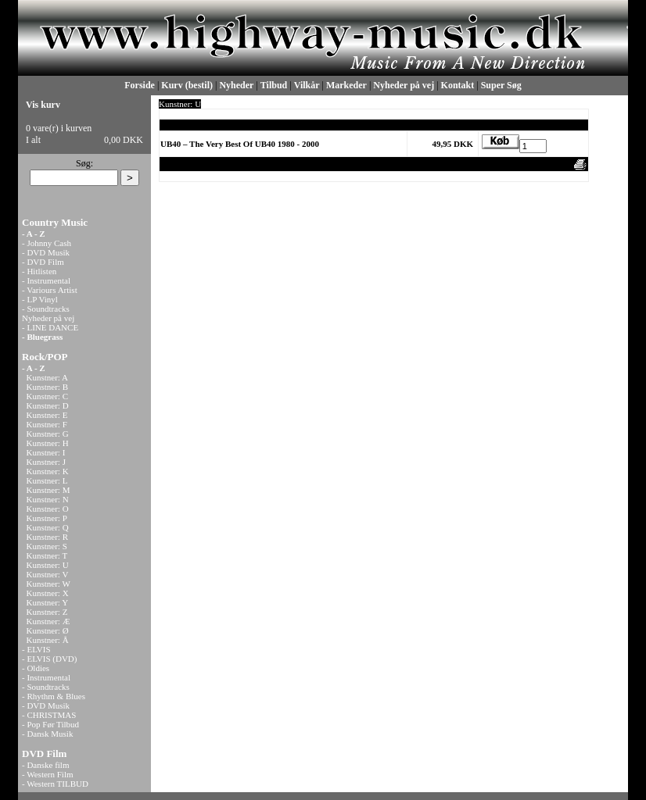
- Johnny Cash (46, 243)
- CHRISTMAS (49, 715)
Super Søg (501, 85)
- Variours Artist (49, 290)
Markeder (346, 85)
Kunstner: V (48, 574)
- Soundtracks (46, 308)
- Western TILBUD (55, 783)
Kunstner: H (48, 443)
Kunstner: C (47, 396)
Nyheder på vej (403, 85)
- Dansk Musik (47, 733)
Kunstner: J (46, 461)
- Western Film (48, 774)
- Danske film (45, 765)
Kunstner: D (48, 405)
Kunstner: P (47, 518)
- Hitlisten (39, 271)
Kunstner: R (47, 536)
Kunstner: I (46, 452)
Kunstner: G (48, 433)
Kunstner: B (47, 386)
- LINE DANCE (50, 327)
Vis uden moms (482, 164)
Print (559, 164)
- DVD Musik (46, 252)
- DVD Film (43, 261)
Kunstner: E (47, 415)
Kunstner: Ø (48, 630)
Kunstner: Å (48, 640)
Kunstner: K (48, 471)
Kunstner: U (48, 565)
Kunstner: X (48, 593)
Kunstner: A (47, 377)
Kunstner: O (48, 508)
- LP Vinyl (40, 299)
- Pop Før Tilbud (50, 724)
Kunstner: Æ (48, 621)
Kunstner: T (47, 555)
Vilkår (307, 85)
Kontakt (458, 85)
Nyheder (236, 85)
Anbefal (530, 164)
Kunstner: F (47, 424)
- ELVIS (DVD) (49, 658)
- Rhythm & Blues (53, 696)
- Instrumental (46, 280)
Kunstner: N (48, 499)
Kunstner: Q (48, 527)
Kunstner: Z (47, 611)
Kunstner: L (47, 480)
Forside (139, 85)
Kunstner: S (47, 546)
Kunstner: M (48, 490)
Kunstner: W (48, 583)
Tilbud (273, 85)
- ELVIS (36, 649)
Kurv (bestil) (187, 85)
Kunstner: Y (48, 602)
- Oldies (35, 668)
